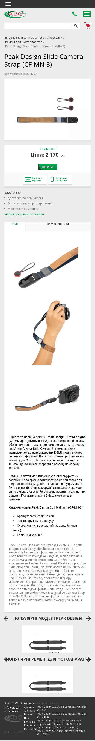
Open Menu (87, 14)
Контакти (29, 725)
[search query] (37, 26)
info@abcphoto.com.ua (12, 709)
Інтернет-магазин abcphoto (24, 37)
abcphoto (15, 14)
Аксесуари (55, 37)
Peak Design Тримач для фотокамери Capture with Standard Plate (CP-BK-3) (59, 722)
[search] (76, 26)
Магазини (29, 703)
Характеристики (58, 224)
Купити (47, 167)
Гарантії (28, 714)
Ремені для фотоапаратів (23, 42)
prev (6, 618)
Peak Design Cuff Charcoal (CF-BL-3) (57, 727)
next (88, 618)
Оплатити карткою (33, 179)
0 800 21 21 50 (13, 703)
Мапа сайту (30, 728)
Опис (14, 224)
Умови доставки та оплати (24, 214)
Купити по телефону (59, 179)
